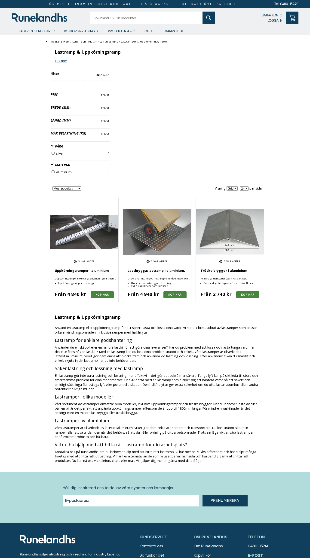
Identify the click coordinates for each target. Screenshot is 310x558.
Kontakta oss (151, 429)
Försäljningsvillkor (156, 447)
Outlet (150, 31)
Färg (22, 125)
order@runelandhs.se (267, 447)
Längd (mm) (26, 99)
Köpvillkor (202, 438)
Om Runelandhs (208, 429)
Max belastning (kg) (34, 112)
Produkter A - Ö (121, 31)
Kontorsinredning (79, 31)
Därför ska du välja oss (214, 447)
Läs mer (95, 60)
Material (26, 144)
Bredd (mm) (26, 86)
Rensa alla (67, 54)
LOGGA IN (274, 20)
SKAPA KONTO (271, 15)
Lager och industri (35, 31)
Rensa (71, 74)
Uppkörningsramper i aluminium (116, 153)
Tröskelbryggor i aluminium (258, 153)
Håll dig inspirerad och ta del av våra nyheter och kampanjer (118, 371)
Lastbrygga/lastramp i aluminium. (190, 153)
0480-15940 (259, 429)
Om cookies (150, 457)
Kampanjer (174, 31)
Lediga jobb (205, 457)
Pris (20, 73)
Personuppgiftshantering (162, 466)
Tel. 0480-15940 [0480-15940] (286, 4)
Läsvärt (200, 484)
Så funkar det (152, 438)
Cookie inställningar (158, 475)
